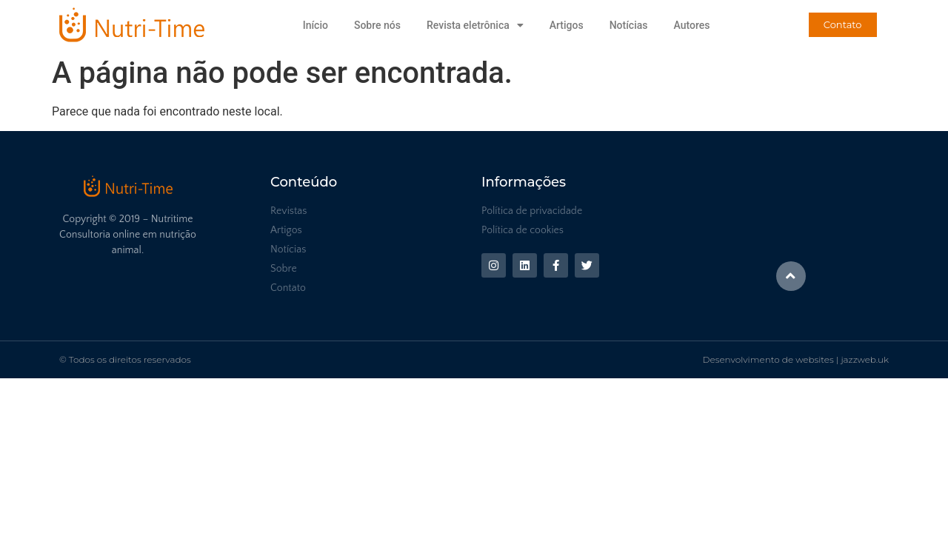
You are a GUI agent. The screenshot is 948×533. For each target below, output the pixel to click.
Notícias (629, 25)
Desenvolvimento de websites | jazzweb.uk (796, 359)
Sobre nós (377, 25)
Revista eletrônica (475, 25)
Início (315, 25)
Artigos (567, 25)
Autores (691, 25)
